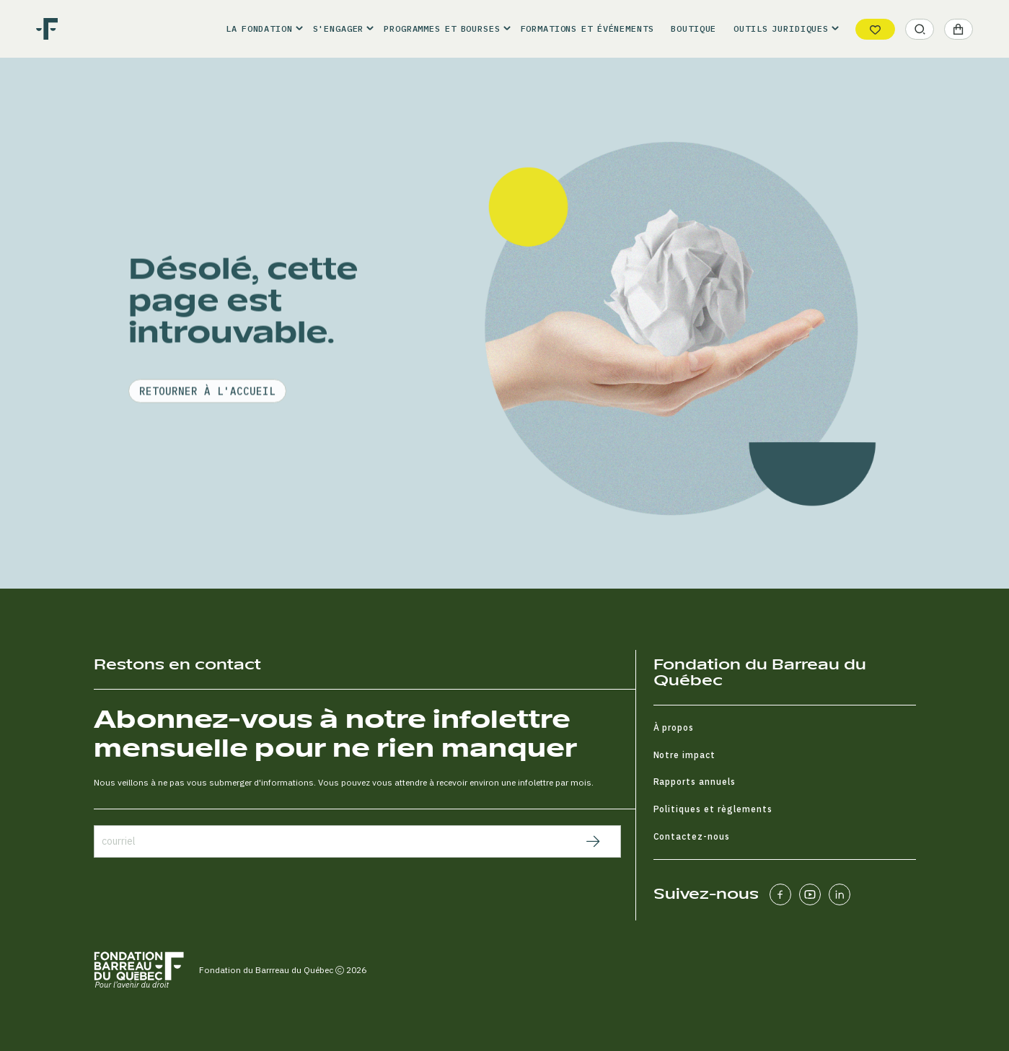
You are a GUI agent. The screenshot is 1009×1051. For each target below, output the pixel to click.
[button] (260, 28)
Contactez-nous (692, 836)
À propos (674, 727)
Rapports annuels (694, 781)
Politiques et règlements (713, 809)
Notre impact (684, 754)
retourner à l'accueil (207, 435)
